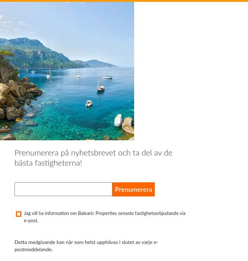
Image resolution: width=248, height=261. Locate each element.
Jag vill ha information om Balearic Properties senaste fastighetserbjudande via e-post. (100, 216)
